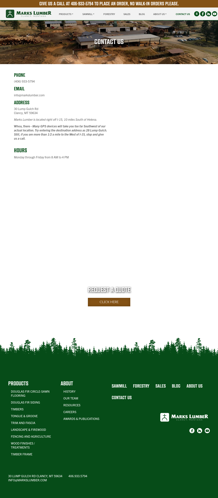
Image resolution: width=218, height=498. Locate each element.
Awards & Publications (81, 419)
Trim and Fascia (23, 423)
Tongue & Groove (24, 416)
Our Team (70, 398)
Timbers (17, 409)
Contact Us (183, 14)
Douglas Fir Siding (25, 402)
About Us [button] (159, 14)
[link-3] (214, 13)
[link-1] (202, 13)
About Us (194, 386)
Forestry (109, 14)
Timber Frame (21, 454)
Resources (71, 405)
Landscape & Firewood (28, 430)
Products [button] (65, 14)
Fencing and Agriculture (31, 436)
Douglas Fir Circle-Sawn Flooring (30, 393)
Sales (126, 14)
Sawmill (119, 386)
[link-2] (208, 13)
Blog (142, 14)
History (69, 391)
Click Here (109, 302)
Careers (69, 412)
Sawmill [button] (87, 14)
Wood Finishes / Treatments (23, 445)
